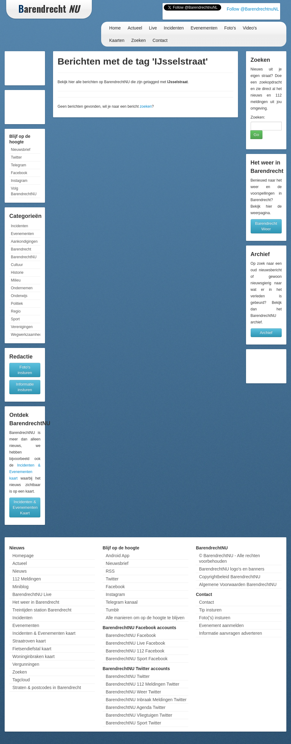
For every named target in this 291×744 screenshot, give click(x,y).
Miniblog (20, 586)
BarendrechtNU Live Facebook (135, 643)
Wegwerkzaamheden (25, 334)
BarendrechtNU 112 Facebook (135, 650)
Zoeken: (258, 117)
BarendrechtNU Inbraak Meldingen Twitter (146, 699)
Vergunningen (25, 664)
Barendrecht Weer (266, 226)
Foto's (230, 27)
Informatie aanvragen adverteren (230, 633)
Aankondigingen (24, 241)
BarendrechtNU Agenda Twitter (136, 707)
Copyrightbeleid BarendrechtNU (229, 576)
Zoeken (138, 40)
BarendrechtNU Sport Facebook (137, 658)
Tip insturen (210, 609)
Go (256, 134)
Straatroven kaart (29, 640)
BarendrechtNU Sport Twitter (133, 722)
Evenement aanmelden (221, 625)
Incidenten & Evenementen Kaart (25, 507)
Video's (250, 27)
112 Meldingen (26, 578)
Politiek (17, 303)
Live (153, 27)
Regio (15, 311)
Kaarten (116, 40)
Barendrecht (21, 249)
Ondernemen (22, 288)
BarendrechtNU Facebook (131, 635)
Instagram (19, 180)
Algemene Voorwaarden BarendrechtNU (237, 584)
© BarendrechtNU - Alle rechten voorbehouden (229, 558)
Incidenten (174, 27)
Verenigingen (22, 327)
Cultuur (17, 265)
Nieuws (19, 571)
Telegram (18, 165)
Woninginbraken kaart (33, 656)
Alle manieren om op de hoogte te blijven (145, 617)
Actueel (135, 27)
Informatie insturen (25, 387)
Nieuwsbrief (20, 149)
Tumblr (112, 609)
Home (115, 27)
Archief (266, 332)
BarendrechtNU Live (31, 594)
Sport (15, 319)
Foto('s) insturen (214, 617)
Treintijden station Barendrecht (41, 609)
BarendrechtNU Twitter (128, 676)
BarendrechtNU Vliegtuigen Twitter (139, 715)
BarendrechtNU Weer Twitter (133, 691)
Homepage (23, 555)
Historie (17, 272)
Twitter (16, 157)
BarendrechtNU (24, 257)
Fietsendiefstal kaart (31, 648)
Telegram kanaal (122, 602)
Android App (117, 555)
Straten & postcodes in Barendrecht (46, 687)
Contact (160, 40)
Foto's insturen (25, 370)
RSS (110, 571)
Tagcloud (21, 679)
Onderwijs (19, 296)
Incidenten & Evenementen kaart (24, 471)
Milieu (15, 280)
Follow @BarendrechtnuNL (253, 9)
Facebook (19, 173)
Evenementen (203, 27)
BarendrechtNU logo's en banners (231, 568)
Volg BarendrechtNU (24, 191)
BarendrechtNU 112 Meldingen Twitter (142, 684)
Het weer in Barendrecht (35, 602)
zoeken (146, 106)
